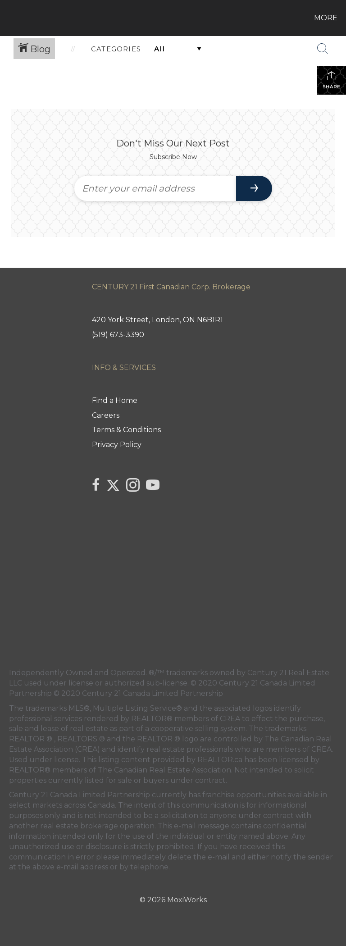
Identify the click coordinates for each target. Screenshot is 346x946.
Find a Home (114, 400)
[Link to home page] (9, 18)
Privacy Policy (116, 444)
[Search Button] (322, 49)
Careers (105, 415)
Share (332, 80)
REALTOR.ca (219, 759)
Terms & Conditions (126, 429)
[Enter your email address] (155, 188)
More (325, 18)
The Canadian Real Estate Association (164, 770)
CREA (230, 718)
